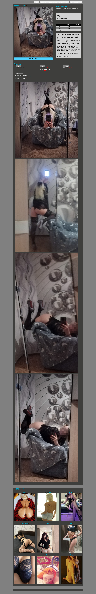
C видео (61, 2)
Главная (36, 2)
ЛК (80, 2)
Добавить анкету (74, 2)
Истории (66, 2)
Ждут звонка (43, 2)
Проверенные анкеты (52, 2)
